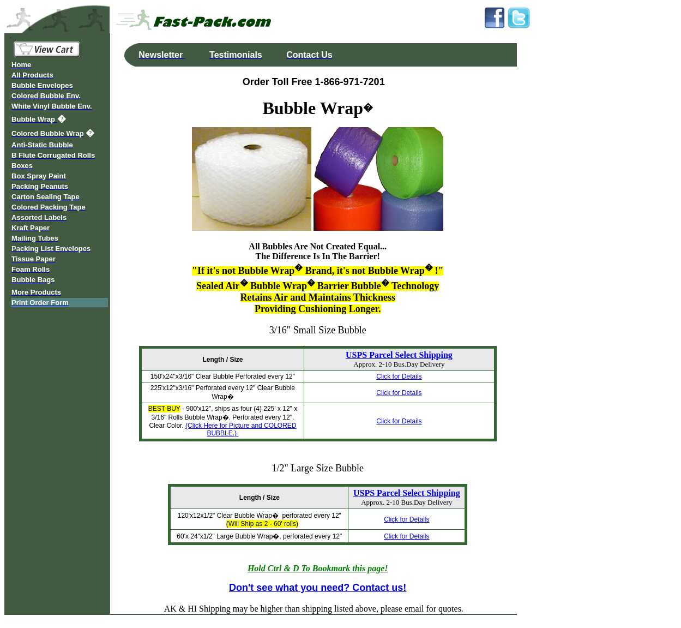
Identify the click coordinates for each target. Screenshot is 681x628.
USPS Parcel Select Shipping (399, 355)
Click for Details (398, 376)
